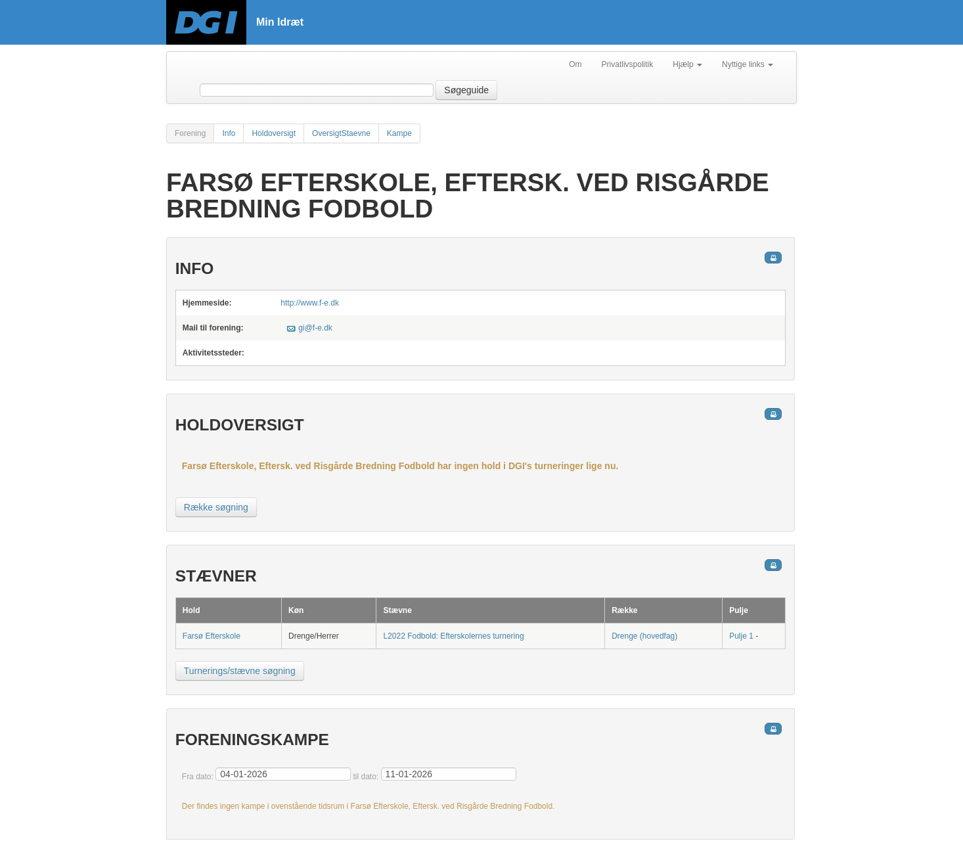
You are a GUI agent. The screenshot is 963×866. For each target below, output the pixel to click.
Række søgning (216, 507)
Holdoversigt (274, 133)
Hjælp (687, 64)
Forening (190, 133)
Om (575, 64)
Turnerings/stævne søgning (240, 671)
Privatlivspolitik (628, 64)
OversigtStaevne (341, 133)
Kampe (399, 133)
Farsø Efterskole (211, 636)
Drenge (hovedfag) (644, 636)
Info (228, 133)
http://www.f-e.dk (309, 303)
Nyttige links (747, 64)
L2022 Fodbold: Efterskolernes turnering (453, 636)
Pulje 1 (741, 636)
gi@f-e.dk (315, 327)
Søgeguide (466, 90)
